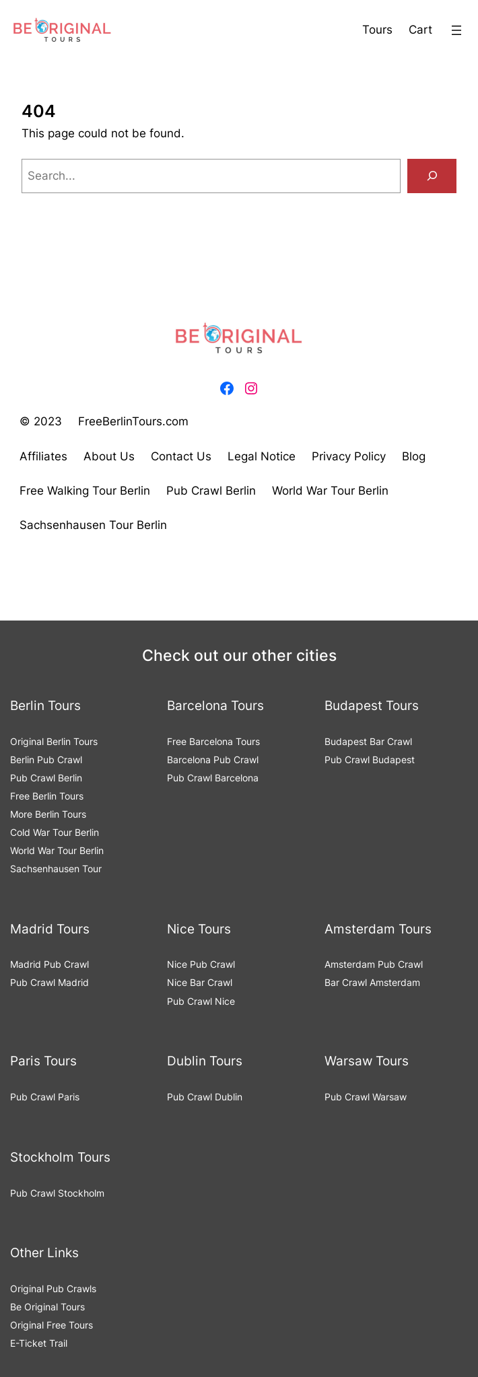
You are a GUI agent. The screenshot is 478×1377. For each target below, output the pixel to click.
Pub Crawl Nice (201, 1001)
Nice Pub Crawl (201, 964)
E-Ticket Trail (38, 1343)
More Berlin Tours (48, 814)
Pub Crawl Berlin (46, 777)
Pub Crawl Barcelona (213, 777)
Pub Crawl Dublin (204, 1096)
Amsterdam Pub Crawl (374, 964)
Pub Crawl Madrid (49, 982)
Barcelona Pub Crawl (213, 759)
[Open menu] (456, 30)
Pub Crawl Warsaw (366, 1096)
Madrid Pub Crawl (49, 964)
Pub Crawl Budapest (370, 759)
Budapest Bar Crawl (368, 741)
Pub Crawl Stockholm (57, 1193)
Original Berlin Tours (54, 741)
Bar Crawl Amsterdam (372, 982)
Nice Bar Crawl (199, 982)
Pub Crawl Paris (44, 1096)
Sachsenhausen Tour (56, 868)
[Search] (431, 176)
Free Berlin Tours (46, 796)
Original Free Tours (51, 1325)
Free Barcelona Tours (213, 741)
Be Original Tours (47, 1306)
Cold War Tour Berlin (54, 832)
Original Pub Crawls (53, 1288)
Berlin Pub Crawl (46, 759)
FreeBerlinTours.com (133, 421)
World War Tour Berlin (57, 850)
